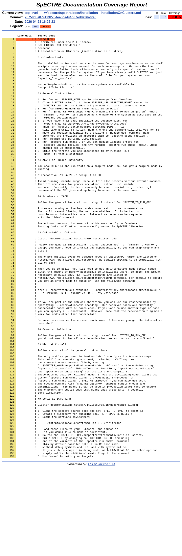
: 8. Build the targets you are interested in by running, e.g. (66, 174)
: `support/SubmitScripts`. (39, 98)
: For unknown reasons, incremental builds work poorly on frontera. (70, 261)
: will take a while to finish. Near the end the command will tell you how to (80, 149)
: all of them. (29, 308)
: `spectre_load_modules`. (38, 87)
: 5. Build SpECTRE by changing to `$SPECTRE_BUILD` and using (65, 519)
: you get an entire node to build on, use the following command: (68, 330)
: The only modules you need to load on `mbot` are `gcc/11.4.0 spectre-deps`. (78, 421)
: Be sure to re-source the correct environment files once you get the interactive (82, 377)
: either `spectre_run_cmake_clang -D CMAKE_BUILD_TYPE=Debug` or (68, 446)
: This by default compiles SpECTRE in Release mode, (61, 526)
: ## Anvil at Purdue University (43, 185)
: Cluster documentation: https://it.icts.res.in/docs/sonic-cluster (70, 479)
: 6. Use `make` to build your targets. (48, 540)
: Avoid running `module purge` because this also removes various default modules (81, 210)
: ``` (22, 200)
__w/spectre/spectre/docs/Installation (69, 13)
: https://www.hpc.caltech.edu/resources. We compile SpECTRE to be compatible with (82, 305)
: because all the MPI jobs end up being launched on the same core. (70, 221)
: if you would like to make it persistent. (54, 511)
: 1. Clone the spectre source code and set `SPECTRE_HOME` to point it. (73, 486)
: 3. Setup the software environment (46, 493)
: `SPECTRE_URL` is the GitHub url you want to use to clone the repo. (74, 120)
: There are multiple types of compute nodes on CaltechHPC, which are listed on (79, 301)
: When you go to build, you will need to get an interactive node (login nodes (79, 316)
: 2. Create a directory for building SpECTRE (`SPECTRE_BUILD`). (68, 490)
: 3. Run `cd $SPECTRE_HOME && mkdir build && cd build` (61, 123)
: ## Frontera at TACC (35, 229)
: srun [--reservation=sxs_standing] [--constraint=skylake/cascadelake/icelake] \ (81, 341)
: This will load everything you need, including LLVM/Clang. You (68, 424)
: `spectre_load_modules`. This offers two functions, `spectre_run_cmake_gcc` (78, 435)
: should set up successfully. (43, 171)
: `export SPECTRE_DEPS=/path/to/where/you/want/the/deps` (65, 141)
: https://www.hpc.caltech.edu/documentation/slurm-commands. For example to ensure (82, 326)
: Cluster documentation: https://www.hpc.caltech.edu (59, 279)
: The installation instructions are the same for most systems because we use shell (83, 69)
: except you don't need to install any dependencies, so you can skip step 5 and (80, 290)
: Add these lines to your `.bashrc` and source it (60, 508)
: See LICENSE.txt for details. (42, 47)
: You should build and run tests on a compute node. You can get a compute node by (82, 192)
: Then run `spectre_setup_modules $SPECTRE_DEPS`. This (63, 145)
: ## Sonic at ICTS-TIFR (36, 472)
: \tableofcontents (32, 62)
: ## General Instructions (38, 105)
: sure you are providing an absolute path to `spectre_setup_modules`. (75, 156)
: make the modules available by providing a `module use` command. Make (76, 152)
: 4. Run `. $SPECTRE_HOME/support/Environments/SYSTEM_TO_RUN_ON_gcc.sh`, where (79, 127)
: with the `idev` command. (39, 254)
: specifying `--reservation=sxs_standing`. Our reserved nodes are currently (77, 359)
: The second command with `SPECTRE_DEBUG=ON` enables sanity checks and (73, 453)
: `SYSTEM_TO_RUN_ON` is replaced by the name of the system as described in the (82, 131)
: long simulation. (32, 464)
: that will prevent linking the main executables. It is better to (70, 247)
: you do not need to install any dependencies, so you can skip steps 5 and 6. (79, 399)
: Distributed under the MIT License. (46, 44)
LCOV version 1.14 (101, 549)
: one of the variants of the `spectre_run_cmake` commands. (66, 522)
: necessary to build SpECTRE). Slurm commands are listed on (65, 323)
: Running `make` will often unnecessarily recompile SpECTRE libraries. (73, 265)
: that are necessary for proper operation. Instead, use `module (68, 214)
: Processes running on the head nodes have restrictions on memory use (72, 243)
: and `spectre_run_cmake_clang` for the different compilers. (65, 439)
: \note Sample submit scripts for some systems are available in (68, 94)
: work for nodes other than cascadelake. (50, 370)
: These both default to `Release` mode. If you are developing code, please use (79, 443)
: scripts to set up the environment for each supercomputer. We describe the (77, 73)
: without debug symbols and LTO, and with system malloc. (65, 530)
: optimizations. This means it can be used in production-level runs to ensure (79, 457)
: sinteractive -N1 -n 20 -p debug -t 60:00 (51, 203)
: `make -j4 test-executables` (43, 178)
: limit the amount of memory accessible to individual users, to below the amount (81, 319)
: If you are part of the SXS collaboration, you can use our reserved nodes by (79, 356)
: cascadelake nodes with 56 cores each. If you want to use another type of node (80, 363)
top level (31, 13)
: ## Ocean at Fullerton (36, 388)
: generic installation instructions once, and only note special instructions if (80, 76)
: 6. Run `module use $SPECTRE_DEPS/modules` (52, 160)
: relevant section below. (40, 134)
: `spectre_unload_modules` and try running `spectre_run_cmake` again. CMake (79, 167)
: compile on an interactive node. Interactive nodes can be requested (72, 250)
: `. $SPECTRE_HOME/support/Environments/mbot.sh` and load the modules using (77, 432)
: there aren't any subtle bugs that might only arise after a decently (72, 461)
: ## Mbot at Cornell (34, 406)
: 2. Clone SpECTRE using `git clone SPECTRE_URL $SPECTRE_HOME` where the (75, 116)
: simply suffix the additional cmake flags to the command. (66, 537)
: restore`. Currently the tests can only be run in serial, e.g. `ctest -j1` (77, 218)
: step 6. (25, 294)
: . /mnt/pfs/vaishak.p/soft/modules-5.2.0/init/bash (61, 501)
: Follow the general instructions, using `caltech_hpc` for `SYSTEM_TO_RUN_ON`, (79, 287)
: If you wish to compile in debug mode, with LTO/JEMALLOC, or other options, (80, 533)
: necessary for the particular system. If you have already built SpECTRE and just (82, 80)
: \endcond (26, 51)
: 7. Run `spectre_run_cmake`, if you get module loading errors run (70, 163)
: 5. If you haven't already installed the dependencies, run (65, 138)
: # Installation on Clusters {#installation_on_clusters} (62, 54)
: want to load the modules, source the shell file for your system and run (76, 83)
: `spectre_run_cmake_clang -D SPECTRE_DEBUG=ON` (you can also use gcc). (74, 450)
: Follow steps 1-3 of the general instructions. (55, 414)
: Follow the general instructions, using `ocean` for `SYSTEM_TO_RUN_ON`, (75, 395)
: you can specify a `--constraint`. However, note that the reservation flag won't (82, 366)
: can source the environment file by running (53, 428)
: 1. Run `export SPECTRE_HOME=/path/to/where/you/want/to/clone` (68, 112)
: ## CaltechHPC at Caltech (39, 272)
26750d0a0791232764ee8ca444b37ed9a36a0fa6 (60, 17)
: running (25, 196)
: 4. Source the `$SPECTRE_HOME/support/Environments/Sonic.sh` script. (72, 515)
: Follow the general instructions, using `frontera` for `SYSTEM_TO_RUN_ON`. (77, 236)
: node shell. (28, 381)
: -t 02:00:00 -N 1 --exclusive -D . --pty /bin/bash (60, 345)
